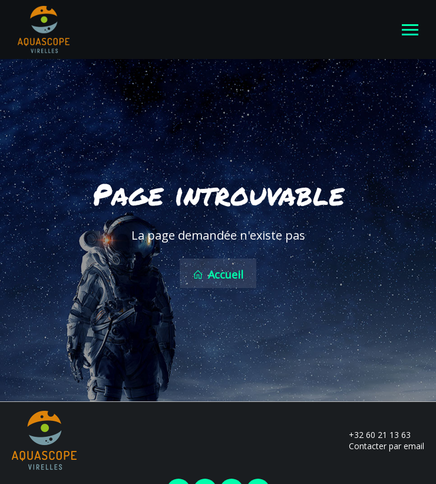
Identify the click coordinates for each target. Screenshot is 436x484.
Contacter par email (379, 444)
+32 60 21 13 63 (373, 433)
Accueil (218, 274)
